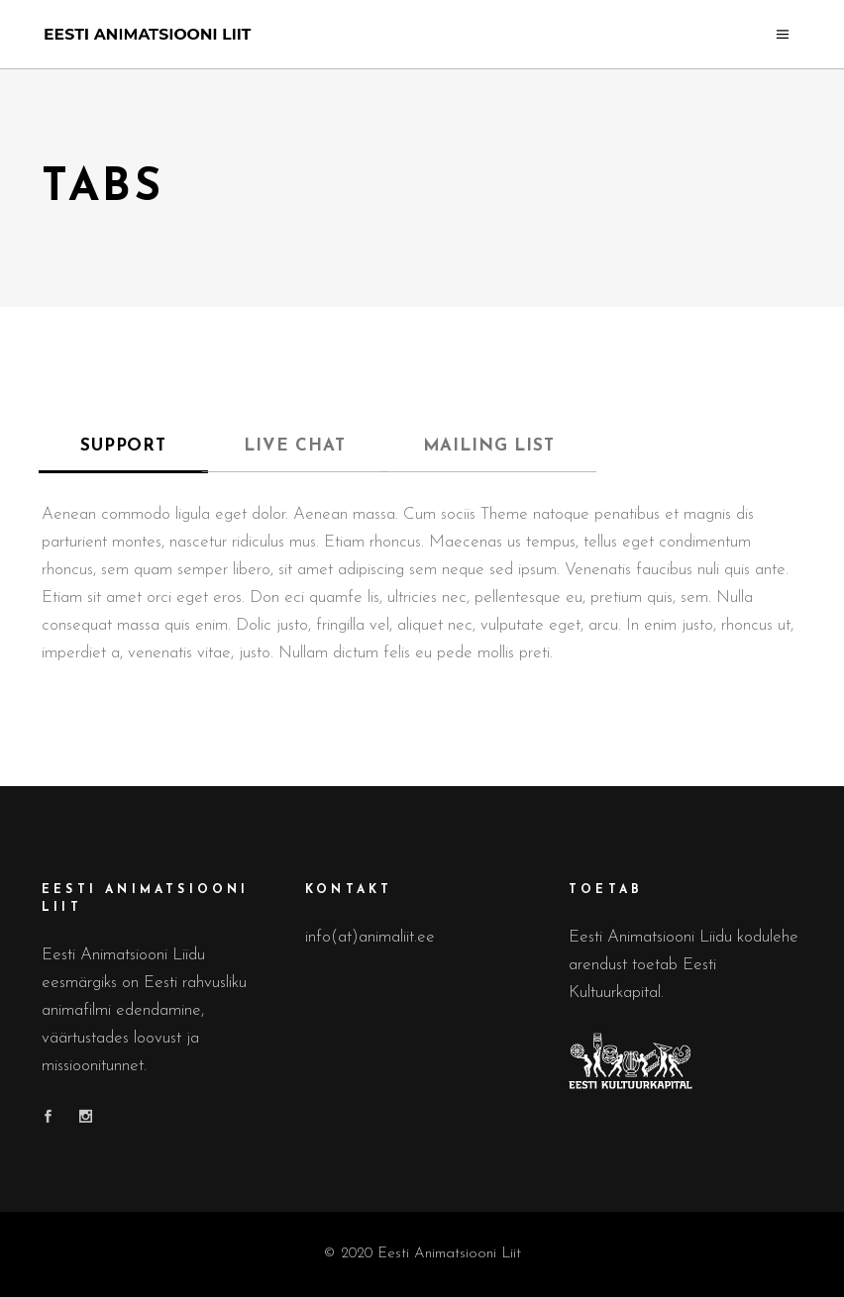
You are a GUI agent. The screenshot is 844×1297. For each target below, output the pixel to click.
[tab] (123, 447)
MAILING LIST (489, 446)
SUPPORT (123, 446)
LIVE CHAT (295, 446)
